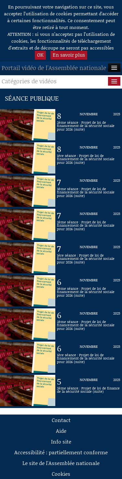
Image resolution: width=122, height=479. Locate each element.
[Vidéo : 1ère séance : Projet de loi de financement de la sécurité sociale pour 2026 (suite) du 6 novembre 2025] (88, 357)
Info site (61, 441)
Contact (61, 420)
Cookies (61, 473)
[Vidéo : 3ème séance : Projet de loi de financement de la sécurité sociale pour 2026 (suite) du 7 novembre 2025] (88, 191)
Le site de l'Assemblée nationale (61, 463)
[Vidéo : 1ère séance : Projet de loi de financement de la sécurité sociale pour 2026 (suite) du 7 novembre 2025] (88, 257)
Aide (61, 430)
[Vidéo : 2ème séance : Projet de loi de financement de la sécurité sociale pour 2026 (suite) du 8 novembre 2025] (88, 124)
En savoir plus (69, 54)
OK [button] (40, 54)
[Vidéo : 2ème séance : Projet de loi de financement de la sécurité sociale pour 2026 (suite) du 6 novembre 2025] (88, 324)
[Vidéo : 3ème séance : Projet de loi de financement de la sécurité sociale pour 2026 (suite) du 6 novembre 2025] (88, 290)
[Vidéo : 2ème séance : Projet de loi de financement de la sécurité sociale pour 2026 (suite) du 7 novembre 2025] (88, 224)
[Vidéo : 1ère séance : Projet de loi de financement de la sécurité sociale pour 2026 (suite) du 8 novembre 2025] (88, 158)
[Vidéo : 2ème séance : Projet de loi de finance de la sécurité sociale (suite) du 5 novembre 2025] (88, 390)
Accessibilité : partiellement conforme (61, 452)
